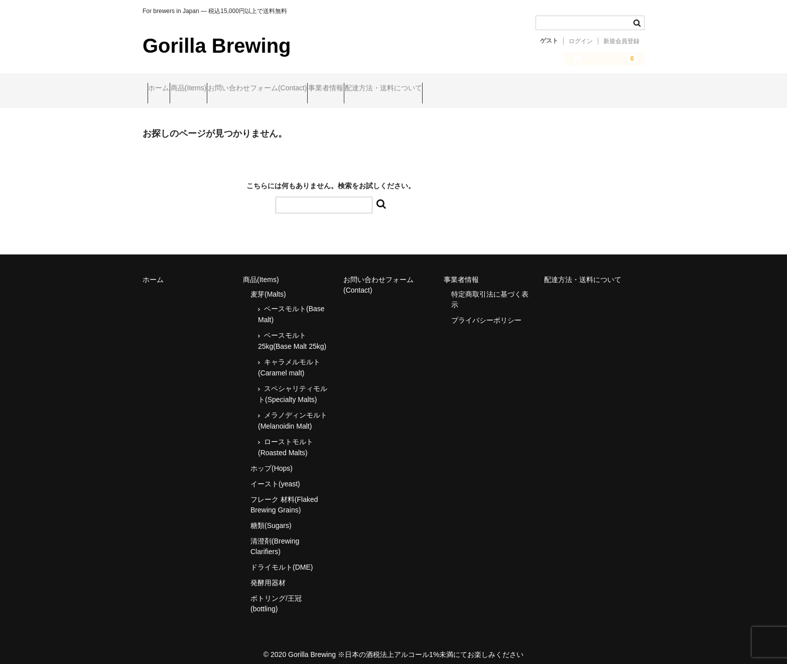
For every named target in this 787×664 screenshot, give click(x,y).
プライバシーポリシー (486, 312)
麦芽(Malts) (268, 286)
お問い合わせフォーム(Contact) (300, 89)
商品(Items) (213, 89)
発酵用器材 (268, 574)
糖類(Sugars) (271, 517)
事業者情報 (388, 89)
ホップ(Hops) (271, 460)
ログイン (581, 41)
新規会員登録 (621, 41)
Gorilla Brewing (217, 46)
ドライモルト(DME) (281, 559)
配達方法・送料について (465, 89)
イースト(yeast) (275, 475)
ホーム (163, 89)
